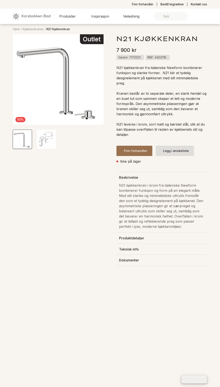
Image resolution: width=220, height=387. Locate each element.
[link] (197, 16)
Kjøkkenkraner (33, 29)
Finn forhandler (142, 4)
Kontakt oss (199, 4)
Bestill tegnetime (172, 4)
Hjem (16, 29)
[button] (70, 16)
